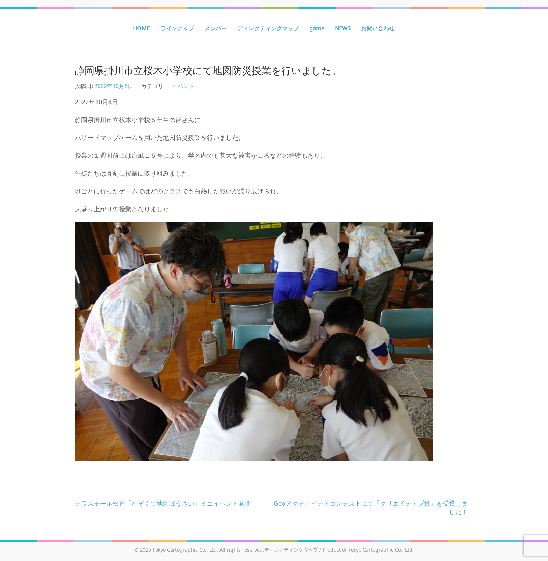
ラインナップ (177, 28)
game (316, 28)
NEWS (343, 28)
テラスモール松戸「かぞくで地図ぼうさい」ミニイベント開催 (163, 503)
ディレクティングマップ (268, 28)
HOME (141, 28)
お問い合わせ (378, 28)
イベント (183, 86)
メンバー (215, 28)
